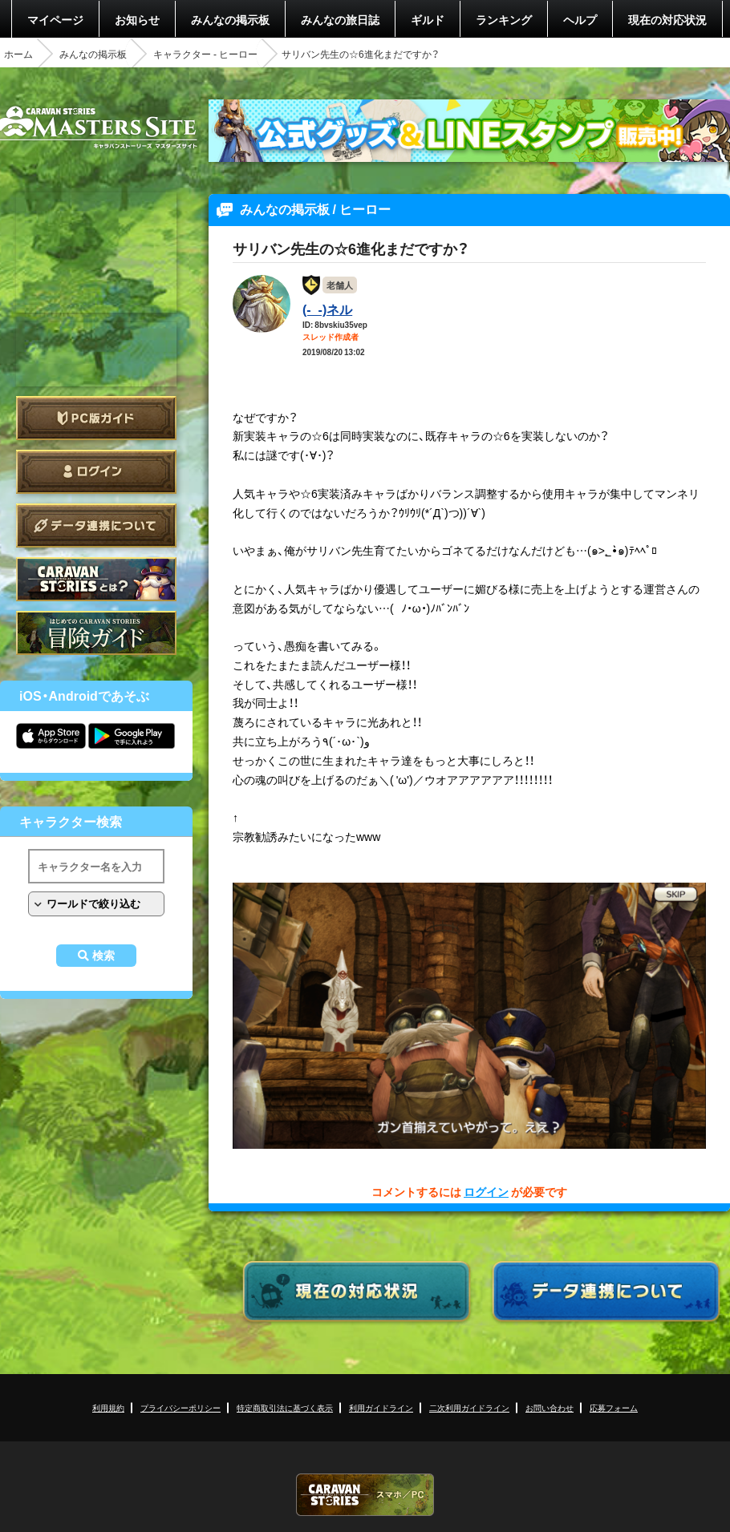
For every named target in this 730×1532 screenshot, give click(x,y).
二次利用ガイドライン (469, 1407)
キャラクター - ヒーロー (205, 53)
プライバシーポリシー (180, 1407)
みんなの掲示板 (230, 19)
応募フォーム (614, 1407)
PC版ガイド (96, 418)
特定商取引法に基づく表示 (285, 1407)
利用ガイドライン (381, 1407)
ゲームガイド (96, 633)
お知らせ (137, 19)
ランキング (504, 19)
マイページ (55, 19)
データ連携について (96, 525)
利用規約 (108, 1407)
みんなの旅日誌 (340, 19)
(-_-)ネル (327, 308)
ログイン (96, 472)
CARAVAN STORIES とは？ (96, 579)
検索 (103, 955)
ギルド (427, 19)
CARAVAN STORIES (365, 1494)
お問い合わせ (549, 1407)
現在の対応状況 (667, 19)
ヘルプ (580, 19)
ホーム (18, 53)
